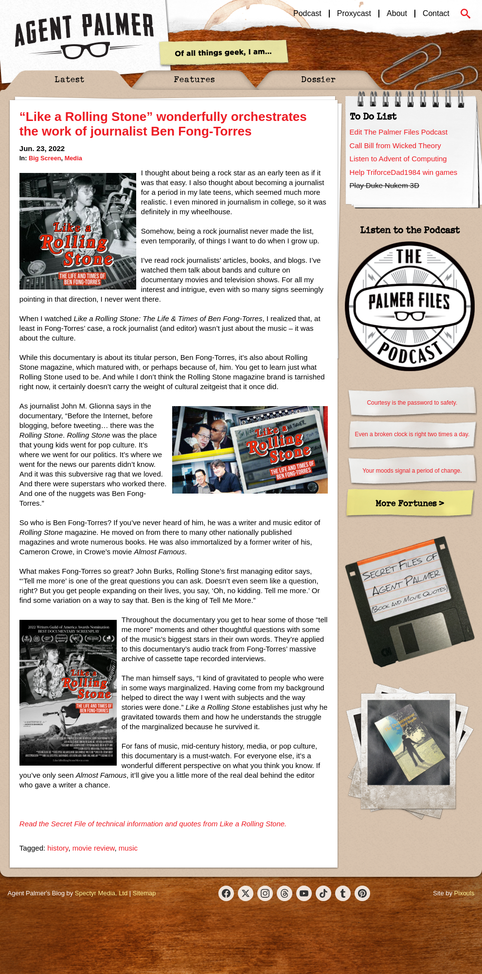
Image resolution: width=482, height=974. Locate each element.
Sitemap (144, 893)
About (397, 13)
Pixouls (464, 893)
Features (194, 79)
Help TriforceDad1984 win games (404, 172)
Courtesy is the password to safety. (412, 402)
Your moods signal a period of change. (412, 470)
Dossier (318, 79)
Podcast (307, 13)
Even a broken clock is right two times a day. (412, 434)
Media (73, 158)
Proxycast (354, 13)
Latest (69, 79)
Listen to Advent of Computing (398, 158)
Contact (436, 13)
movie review (93, 848)
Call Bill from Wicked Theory (395, 145)
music (128, 848)
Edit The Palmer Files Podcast (398, 132)
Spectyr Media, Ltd (101, 893)
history (57, 848)
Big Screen (45, 158)
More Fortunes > (409, 503)
